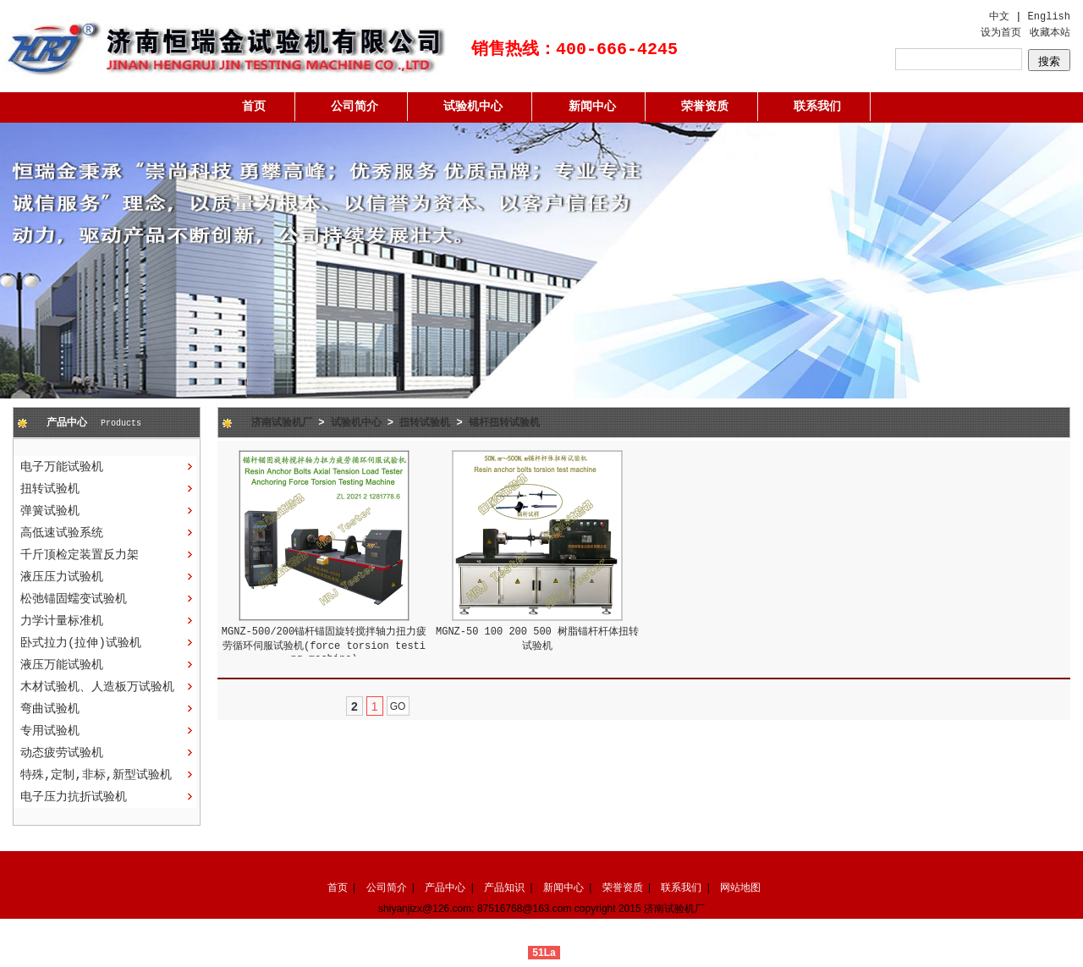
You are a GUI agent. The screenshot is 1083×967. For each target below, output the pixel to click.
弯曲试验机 (50, 709)
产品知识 (504, 887)
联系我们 (817, 106)
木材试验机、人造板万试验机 (97, 687)
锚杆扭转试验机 (504, 423)
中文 (999, 17)
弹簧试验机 (50, 511)
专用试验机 (50, 731)
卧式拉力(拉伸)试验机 (80, 643)
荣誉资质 (704, 106)
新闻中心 (592, 106)
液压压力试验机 (61, 577)
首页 (254, 106)
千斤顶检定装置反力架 (79, 555)
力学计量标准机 (61, 621)
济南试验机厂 (281, 423)
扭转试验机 (50, 489)
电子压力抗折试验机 (73, 797)
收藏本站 (1050, 33)
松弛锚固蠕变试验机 (73, 599)
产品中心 (445, 887)
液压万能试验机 (61, 665)
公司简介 (354, 106)
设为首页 (1001, 33)
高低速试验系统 (61, 533)
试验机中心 (473, 106)
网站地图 (740, 887)
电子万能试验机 (61, 467)
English (1049, 17)
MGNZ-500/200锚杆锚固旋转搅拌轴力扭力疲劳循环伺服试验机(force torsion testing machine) (324, 645)
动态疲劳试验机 (61, 753)
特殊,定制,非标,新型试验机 (96, 775)
